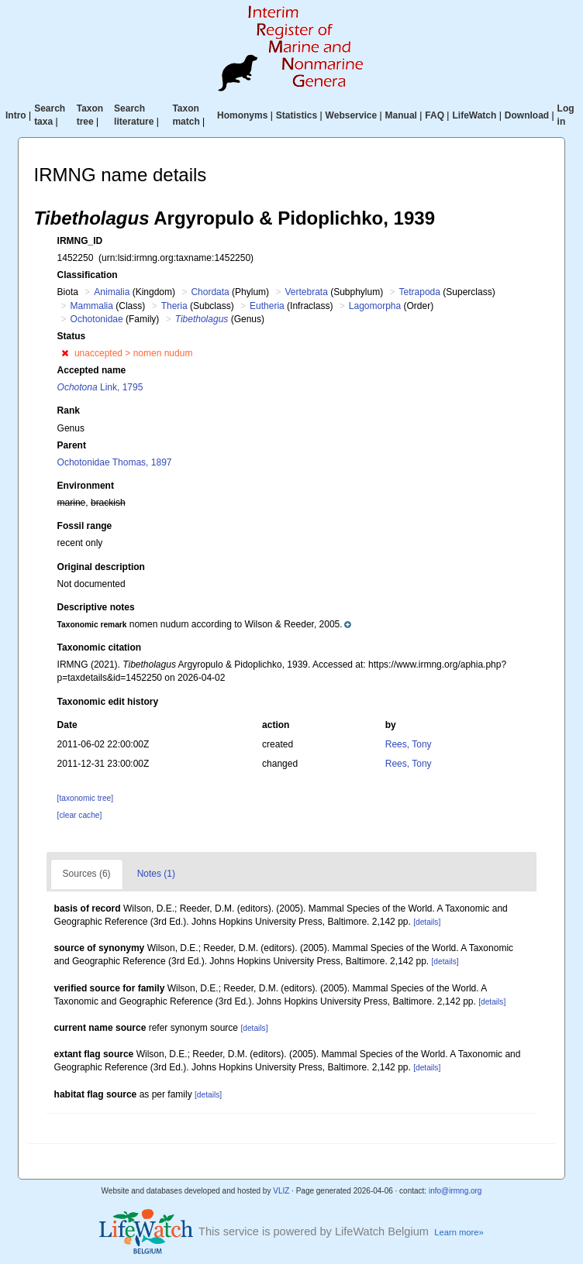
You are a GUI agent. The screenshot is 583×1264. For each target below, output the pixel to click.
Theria (174, 306)
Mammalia (92, 306)
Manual (401, 115)
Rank (68, 410)
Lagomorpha (375, 306)
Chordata (210, 292)
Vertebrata (306, 292)
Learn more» (459, 1232)
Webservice (352, 115)
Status (71, 336)
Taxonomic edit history (107, 701)
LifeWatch (474, 115)
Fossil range (84, 525)
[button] (64, 353)
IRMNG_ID (80, 240)
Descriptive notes (96, 607)
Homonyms (242, 115)
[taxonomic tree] (85, 798)
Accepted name (91, 370)
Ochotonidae (97, 319)
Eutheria (267, 306)
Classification (87, 275)
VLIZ (281, 1191)
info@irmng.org (455, 1191)
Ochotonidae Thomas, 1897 (114, 462)
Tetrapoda (419, 292)
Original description (101, 567)
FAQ (434, 115)
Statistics (296, 115)
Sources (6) (87, 873)
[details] (426, 922)
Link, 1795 (100, 387)
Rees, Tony (408, 744)
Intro (15, 115)
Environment (85, 485)
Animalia (111, 292)
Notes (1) (156, 873)
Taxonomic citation (99, 647)
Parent (71, 445)
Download (527, 115)
